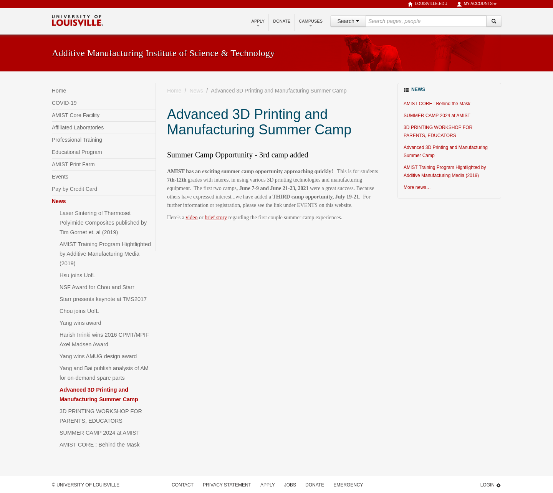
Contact (183, 485)
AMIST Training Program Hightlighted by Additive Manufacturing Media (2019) (105, 253)
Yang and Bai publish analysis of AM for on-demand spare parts (104, 373)
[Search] (494, 21)
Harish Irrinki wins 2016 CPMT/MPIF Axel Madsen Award (104, 339)
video (191, 217)
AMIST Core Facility (75, 115)
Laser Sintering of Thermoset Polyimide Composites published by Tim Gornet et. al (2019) (103, 222)
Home (59, 91)
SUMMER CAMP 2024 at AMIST (99, 433)
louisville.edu (427, 4)
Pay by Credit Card (74, 189)
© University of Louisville (85, 485)
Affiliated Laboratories (78, 127)
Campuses (311, 22)
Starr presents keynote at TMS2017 (103, 299)
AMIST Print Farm (73, 164)
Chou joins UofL (79, 311)
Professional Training (77, 140)
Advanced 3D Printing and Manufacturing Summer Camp (99, 394)
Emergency (348, 485)
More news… (417, 187)
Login (490, 485)
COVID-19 (64, 103)
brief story (216, 217)
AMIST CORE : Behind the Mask (99, 445)
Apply (258, 22)
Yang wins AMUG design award (98, 356)
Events (60, 177)
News (59, 201)
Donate (281, 21)
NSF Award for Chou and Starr (97, 287)
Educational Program (77, 152)
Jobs (290, 485)
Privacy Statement (227, 485)
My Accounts (477, 4)
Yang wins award (80, 323)
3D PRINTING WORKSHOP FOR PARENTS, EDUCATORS (101, 416)
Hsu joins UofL (78, 275)
